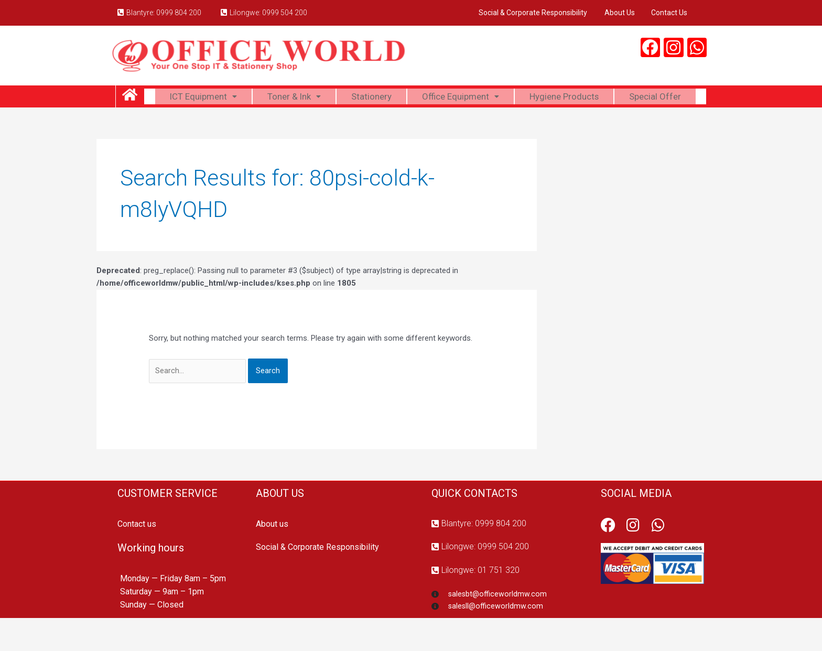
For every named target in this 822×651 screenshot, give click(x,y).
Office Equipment (503, 98)
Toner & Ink (330, 98)
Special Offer (425, 124)
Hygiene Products (612, 98)
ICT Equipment (236, 98)
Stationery (411, 98)
